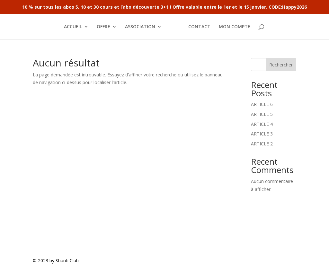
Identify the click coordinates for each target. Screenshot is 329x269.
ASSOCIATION (140, 27)
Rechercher (281, 65)
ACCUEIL (73, 27)
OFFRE (103, 27)
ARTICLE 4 (262, 124)
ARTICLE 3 (262, 134)
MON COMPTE (234, 27)
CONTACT (199, 27)
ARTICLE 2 (262, 144)
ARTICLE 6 (262, 104)
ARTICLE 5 (262, 114)
